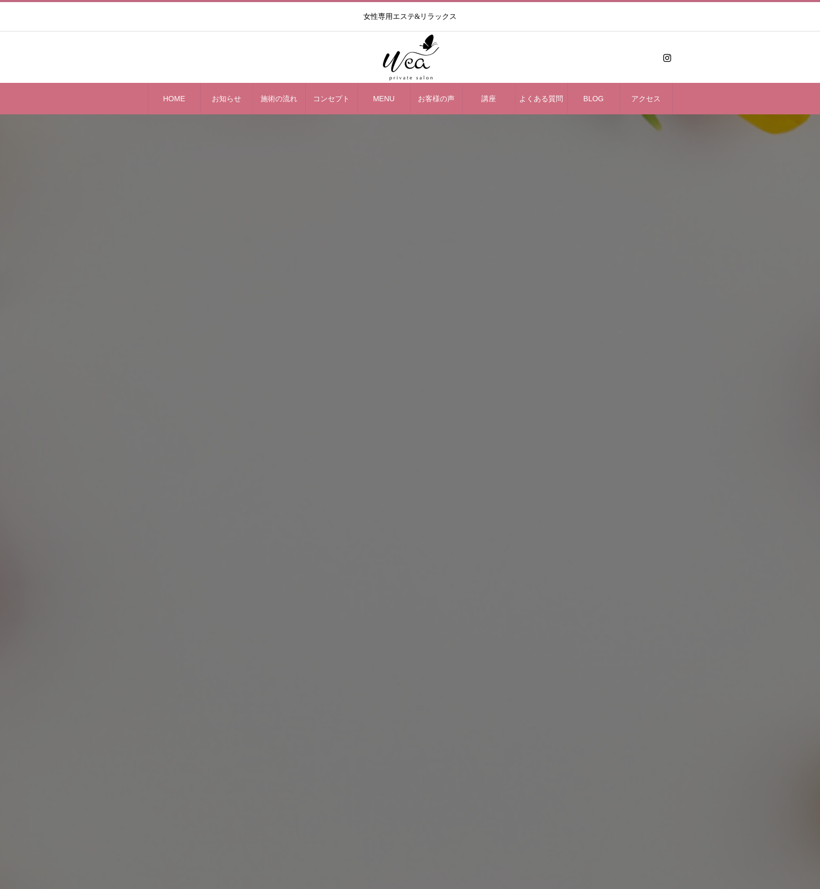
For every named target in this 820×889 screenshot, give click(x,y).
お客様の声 (436, 98)
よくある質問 (541, 98)
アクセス (646, 98)
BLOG (594, 98)
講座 (488, 98)
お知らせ (226, 98)
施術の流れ (279, 98)
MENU (383, 98)
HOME (174, 98)
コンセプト (331, 98)
